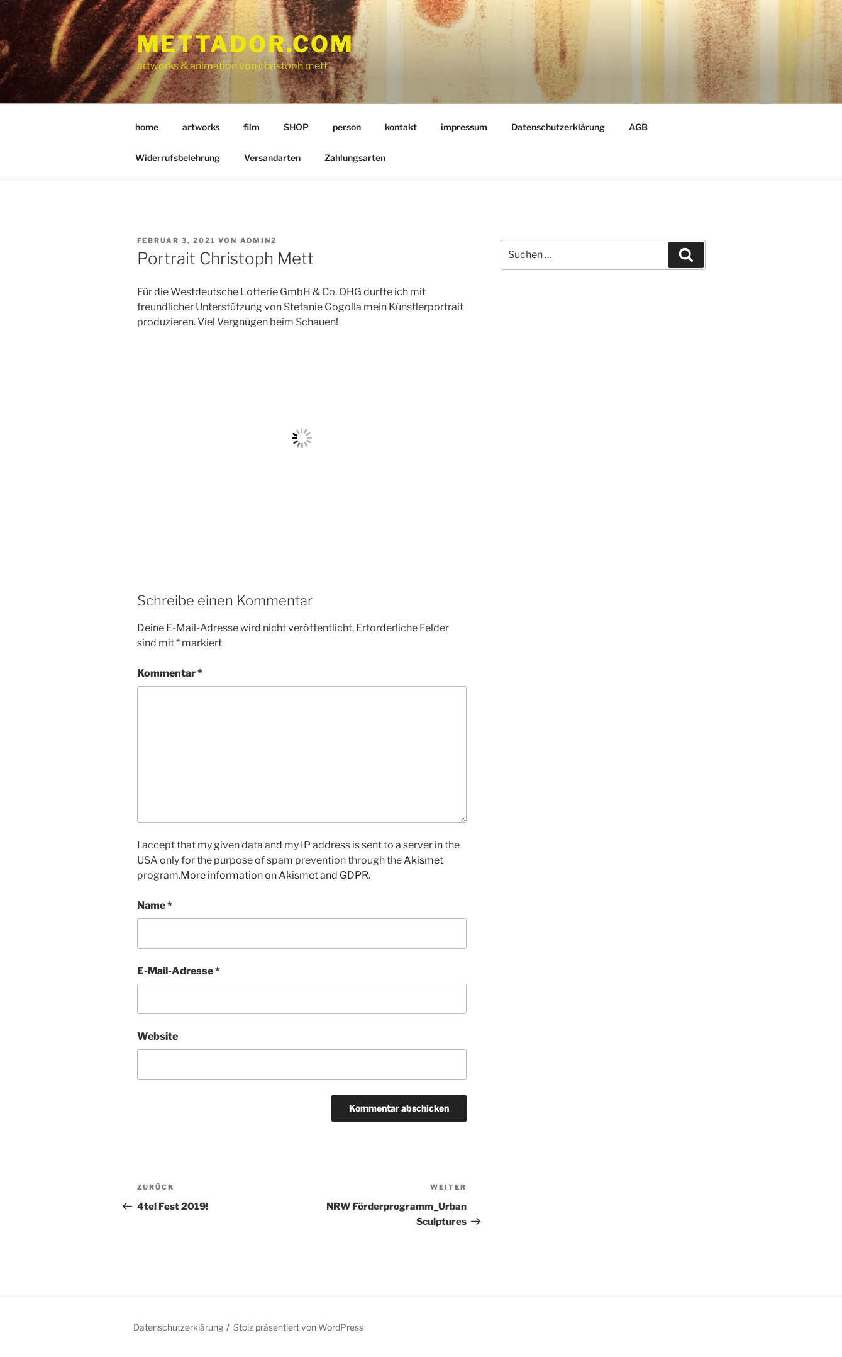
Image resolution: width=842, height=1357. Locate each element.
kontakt (401, 126)
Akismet (423, 860)
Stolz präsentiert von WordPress (298, 1327)
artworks (200, 126)
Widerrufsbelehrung (177, 157)
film (251, 126)
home (146, 126)
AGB (638, 126)
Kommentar (169, 673)
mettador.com (246, 44)
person (347, 126)
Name (154, 905)
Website (157, 1036)
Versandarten (272, 157)
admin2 (258, 240)
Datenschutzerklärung (558, 126)
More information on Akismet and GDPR (274, 875)
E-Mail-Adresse (178, 971)
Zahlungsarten (354, 157)
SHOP (296, 126)
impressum (464, 126)
